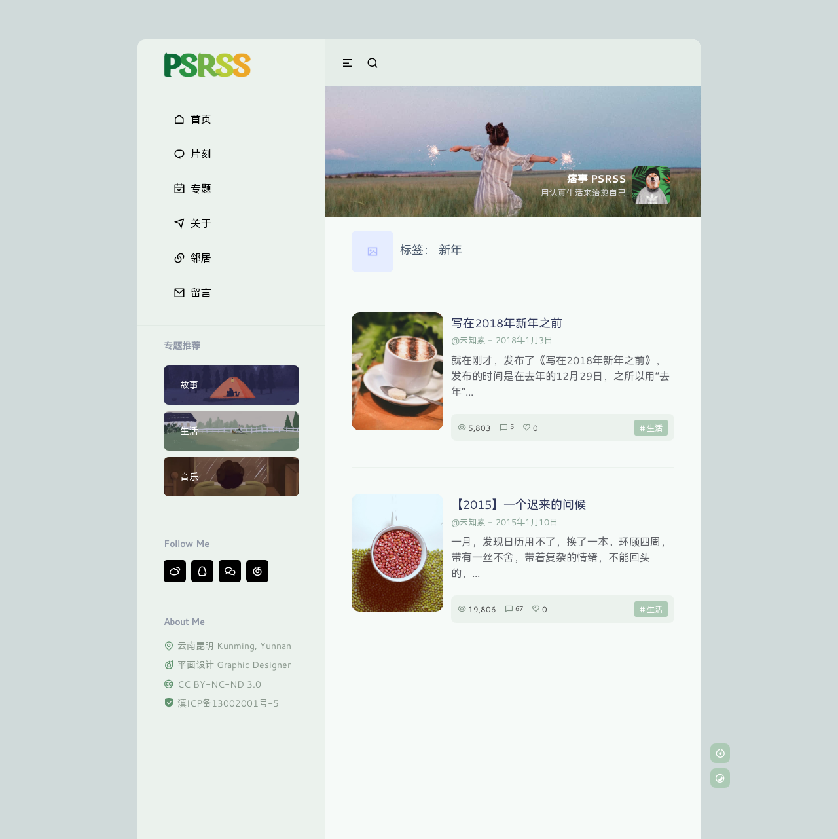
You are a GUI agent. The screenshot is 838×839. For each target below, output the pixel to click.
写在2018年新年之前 (506, 323)
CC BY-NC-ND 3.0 (219, 684)
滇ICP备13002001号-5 (228, 703)
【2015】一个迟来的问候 (518, 504)
